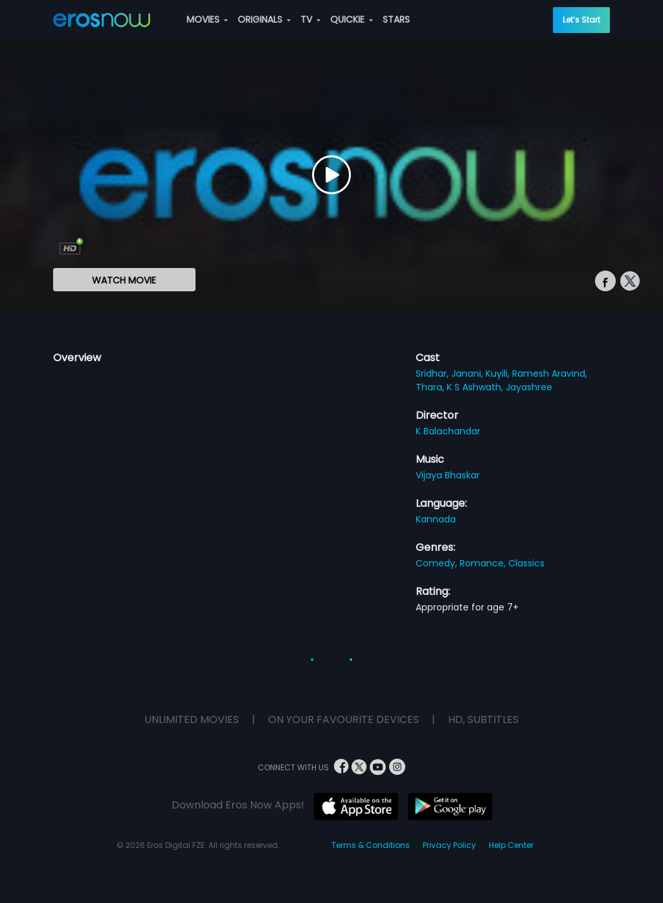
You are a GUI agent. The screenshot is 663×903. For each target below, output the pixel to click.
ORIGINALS (264, 19)
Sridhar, (433, 373)
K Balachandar (448, 431)
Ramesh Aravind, (549, 373)
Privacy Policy (449, 845)
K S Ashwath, (476, 387)
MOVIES (207, 19)
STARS (396, 19)
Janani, (468, 373)
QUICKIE (351, 19)
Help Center (511, 845)
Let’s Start (581, 19)
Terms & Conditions (371, 845)
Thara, (431, 387)
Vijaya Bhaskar (448, 475)
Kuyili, (499, 373)
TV (310, 19)
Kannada (436, 519)
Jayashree (529, 387)
